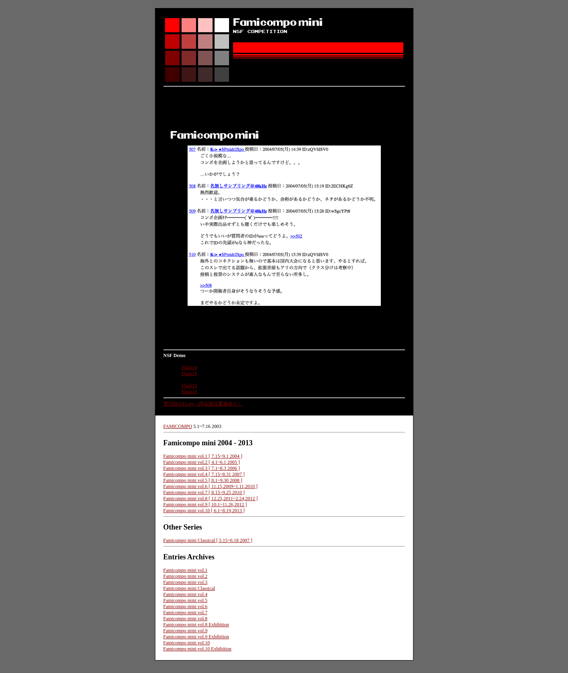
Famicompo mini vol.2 (185, 576)
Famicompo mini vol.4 (185, 594)
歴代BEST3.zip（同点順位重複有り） (203, 404)
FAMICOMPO (177, 426)
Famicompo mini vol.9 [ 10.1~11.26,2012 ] (205, 504)
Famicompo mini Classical (189, 588)
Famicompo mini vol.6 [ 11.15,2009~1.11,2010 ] (210, 486)
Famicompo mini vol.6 (185, 606)
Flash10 (189, 367)
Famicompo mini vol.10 (186, 643)
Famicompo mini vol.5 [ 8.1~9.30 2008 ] (202, 480)
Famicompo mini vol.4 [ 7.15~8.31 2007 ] (204, 474)
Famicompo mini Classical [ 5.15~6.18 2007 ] (207, 540)
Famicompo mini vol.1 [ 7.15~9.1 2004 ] (202, 456)
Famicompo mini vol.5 (185, 600)
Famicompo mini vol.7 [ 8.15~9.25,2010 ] (204, 492)
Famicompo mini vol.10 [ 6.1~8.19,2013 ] (204, 510)
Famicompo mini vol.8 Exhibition (196, 624)
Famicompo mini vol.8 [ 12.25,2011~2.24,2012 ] (210, 498)
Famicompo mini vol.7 (185, 612)
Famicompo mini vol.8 (185, 618)
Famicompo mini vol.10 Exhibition (197, 649)
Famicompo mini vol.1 (185, 570)
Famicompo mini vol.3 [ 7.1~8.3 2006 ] (201, 468)
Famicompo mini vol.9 (185, 631)
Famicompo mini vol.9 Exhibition (196, 637)
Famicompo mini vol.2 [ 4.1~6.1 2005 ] (201, 462)
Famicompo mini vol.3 (185, 582)
